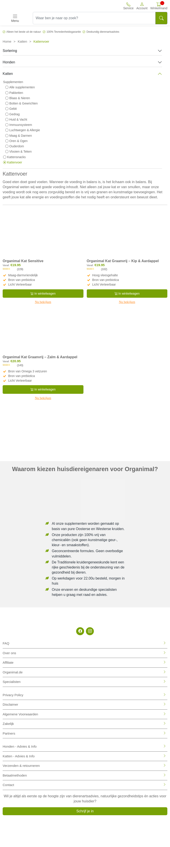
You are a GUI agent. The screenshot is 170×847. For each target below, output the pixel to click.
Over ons (9, 653)
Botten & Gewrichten (21, 103)
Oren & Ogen (16, 140)
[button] (142, 6)
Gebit (11, 108)
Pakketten (14, 92)
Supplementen (13, 81)
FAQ (6, 643)
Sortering (10, 51)
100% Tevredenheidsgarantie (63, 31)
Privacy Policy (13, 695)
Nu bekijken (43, 301)
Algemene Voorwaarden (20, 714)
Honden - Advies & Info (20, 746)
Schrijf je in (85, 811)
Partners (9, 733)
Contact (8, 785)
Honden (9, 62)
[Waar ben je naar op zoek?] (94, 18)
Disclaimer (10, 704)
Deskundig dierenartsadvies (103, 31)
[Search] (161, 18)
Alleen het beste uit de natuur (23, 31)
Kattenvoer (12, 162)
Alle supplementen (20, 87)
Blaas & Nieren (17, 98)
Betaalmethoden (15, 775)
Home (7, 41)
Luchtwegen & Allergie (22, 130)
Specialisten (12, 682)
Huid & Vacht (16, 119)
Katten (22, 41)
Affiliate (8, 662)
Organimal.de (13, 672)
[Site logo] (29, 6)
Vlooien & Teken (18, 151)
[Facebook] (80, 631)
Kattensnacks (14, 157)
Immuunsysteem (18, 124)
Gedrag (12, 114)
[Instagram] (90, 631)
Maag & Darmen (18, 135)
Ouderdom (14, 146)
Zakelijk (8, 724)
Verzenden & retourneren (21, 765)
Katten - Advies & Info (19, 756)
